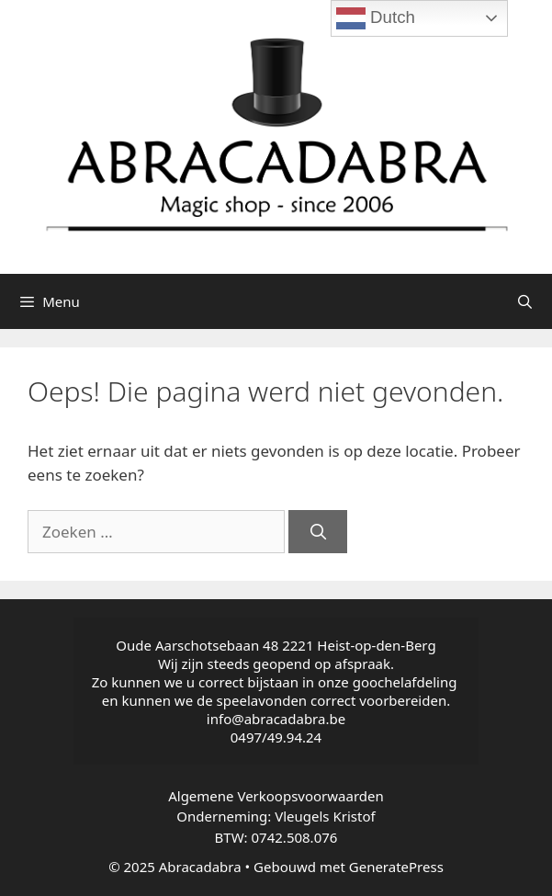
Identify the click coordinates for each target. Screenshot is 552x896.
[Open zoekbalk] (525, 301)
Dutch (375, 18)
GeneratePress (396, 866)
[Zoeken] (317, 532)
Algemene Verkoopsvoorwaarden (276, 796)
